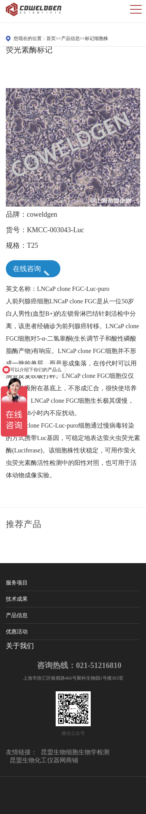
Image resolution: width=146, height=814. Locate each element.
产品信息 (70, 38)
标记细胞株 (96, 38)
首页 (51, 38)
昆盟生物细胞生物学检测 (75, 752)
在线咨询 (33, 269)
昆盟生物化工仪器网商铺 (44, 760)
